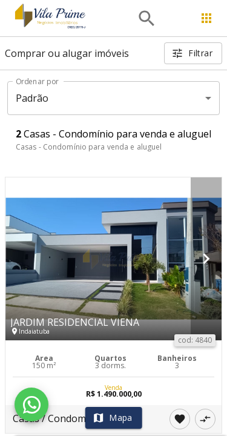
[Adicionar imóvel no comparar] (205, 419)
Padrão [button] (32, 98)
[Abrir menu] (206, 18)
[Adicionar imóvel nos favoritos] (179, 419)
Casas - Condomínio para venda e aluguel (89, 147)
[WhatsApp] (31, 404)
